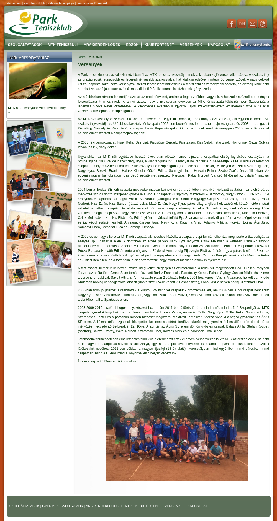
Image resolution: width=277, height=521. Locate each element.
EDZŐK (127, 506)
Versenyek (191, 45)
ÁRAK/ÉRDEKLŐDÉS (102, 506)
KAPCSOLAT (197, 506)
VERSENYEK (175, 506)
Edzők (132, 45)
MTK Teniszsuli (63, 45)
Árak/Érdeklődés (102, 45)
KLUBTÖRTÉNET (149, 506)
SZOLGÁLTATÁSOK (24, 506)
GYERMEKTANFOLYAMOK (63, 506)
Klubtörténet (159, 45)
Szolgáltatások (25, 45)
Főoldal (82, 57)
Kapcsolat (219, 45)
